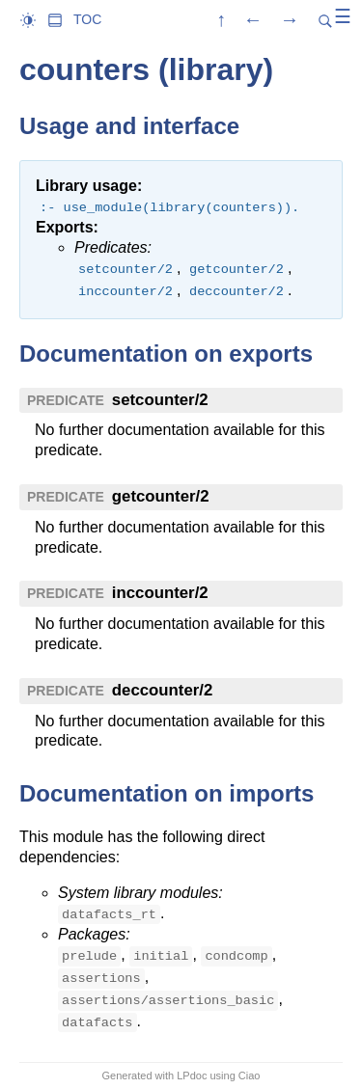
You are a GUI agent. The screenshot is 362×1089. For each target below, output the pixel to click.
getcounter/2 (160, 496)
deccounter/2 (162, 690)
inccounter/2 (160, 593)
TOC (87, 19)
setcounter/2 (160, 400)
